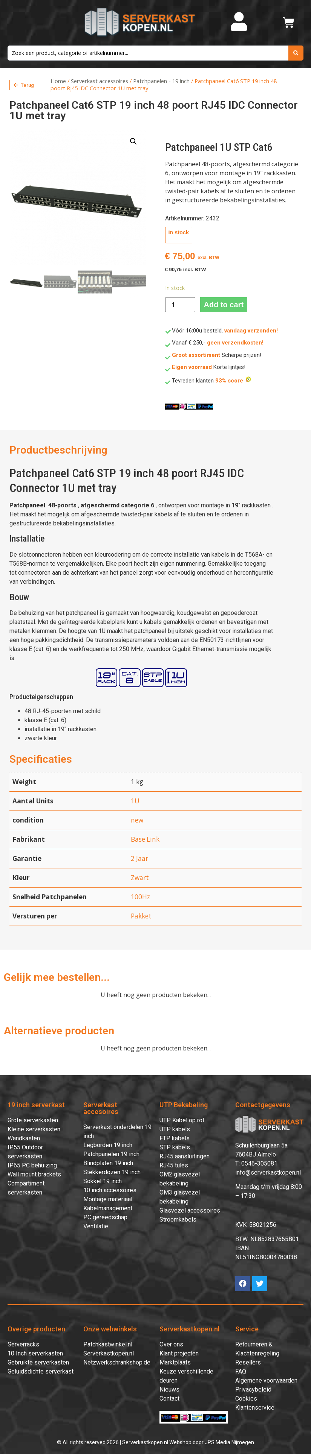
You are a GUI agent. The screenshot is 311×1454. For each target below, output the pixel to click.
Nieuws (169, 1389)
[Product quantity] (180, 304)
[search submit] (295, 53)
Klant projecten (179, 1353)
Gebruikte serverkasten (38, 1362)
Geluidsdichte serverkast (41, 1371)
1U (135, 801)
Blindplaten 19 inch (108, 1163)
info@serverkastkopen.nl (268, 1172)
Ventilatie (95, 1226)
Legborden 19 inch (107, 1145)
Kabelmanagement (107, 1208)
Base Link (145, 839)
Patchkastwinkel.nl (107, 1344)
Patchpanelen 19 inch (111, 1154)
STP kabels (174, 1147)
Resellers (248, 1362)
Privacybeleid (253, 1389)
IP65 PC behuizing (32, 1165)
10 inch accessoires (109, 1190)
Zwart (140, 877)
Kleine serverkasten (34, 1129)
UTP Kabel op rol (181, 1120)
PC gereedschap (105, 1217)
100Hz (140, 896)
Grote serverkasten (33, 1120)
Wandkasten (24, 1138)
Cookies (246, 1398)
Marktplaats (175, 1362)
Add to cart (224, 305)
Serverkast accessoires (99, 81)
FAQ (240, 1371)
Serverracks (23, 1344)
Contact (169, 1398)
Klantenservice (254, 1407)
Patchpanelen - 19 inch (161, 81)
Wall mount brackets (34, 1174)
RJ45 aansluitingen (184, 1156)
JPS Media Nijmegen (229, 1442)
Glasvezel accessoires (189, 1210)
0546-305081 (259, 1163)
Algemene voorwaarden (266, 1380)
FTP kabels (174, 1138)
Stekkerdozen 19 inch (112, 1172)
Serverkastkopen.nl (108, 1353)
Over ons (171, 1344)
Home (58, 81)
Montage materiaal (107, 1199)
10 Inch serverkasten (35, 1353)
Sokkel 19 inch (102, 1181)
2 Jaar (139, 858)
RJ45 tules (173, 1165)
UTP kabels (174, 1129)
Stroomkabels (177, 1219)
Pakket (141, 916)
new (137, 820)
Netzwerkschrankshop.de (116, 1362)
